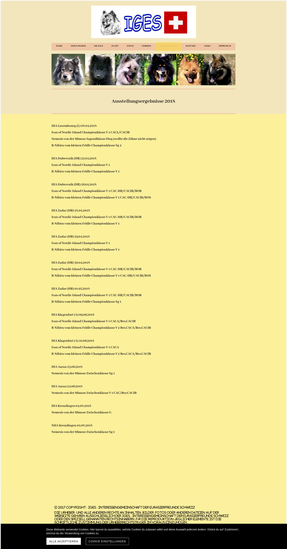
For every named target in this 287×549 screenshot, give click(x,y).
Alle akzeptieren (63, 541)
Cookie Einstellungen (107, 541)
